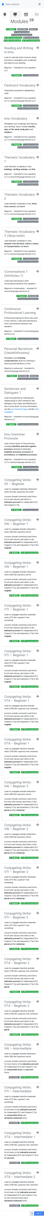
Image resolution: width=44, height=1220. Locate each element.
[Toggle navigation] (39, 4)
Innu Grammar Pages (19, 409)
